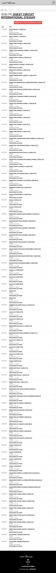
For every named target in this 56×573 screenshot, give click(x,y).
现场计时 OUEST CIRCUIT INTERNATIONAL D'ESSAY (28, 22)
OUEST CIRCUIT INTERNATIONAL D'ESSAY (18, 16)
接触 (28, 559)
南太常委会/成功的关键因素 (28, 566)
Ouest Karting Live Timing (15, 34)
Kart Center (25, 569)
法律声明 (28, 562)
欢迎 (2, 10)
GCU (28, 564)
